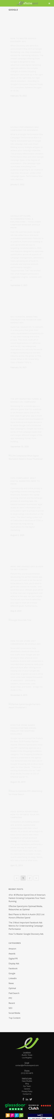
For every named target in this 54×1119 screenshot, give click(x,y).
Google (12, 973)
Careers (27, 1089)
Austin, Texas (27, 1055)
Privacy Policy (27, 1091)
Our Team (27, 1086)
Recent (12, 1003)
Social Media (14, 1013)
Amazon (12, 948)
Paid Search (14, 993)
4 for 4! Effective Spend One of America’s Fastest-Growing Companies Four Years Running (27, 898)
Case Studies (27, 1081)
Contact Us (27, 1094)
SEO (10, 1008)
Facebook (13, 968)
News (11, 983)
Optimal (12, 988)
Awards (12, 953)
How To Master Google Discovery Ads (26, 934)
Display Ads (14, 963)
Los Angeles (27, 1058)
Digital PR (13, 958)
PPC (10, 998)
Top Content (14, 1018)
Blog (27, 1084)
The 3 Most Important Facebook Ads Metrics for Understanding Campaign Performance (26, 925)
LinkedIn (13, 978)
